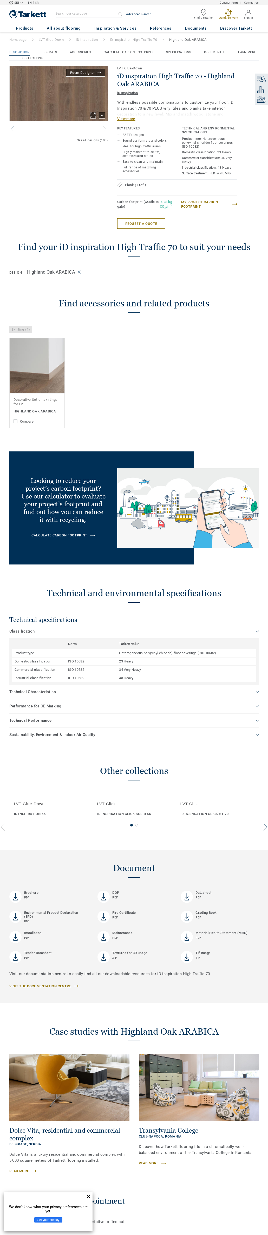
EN (30, 2)
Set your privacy (48, 1220)
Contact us (251, 2)
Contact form (229, 2)
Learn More (246, 52)
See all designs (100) (92, 140)
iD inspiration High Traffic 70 (133, 40)
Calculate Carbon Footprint (128, 52)
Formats (50, 52)
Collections (32, 58)
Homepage (18, 40)
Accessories (80, 52)
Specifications (178, 52)
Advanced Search (139, 14)
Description (19, 52)
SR (37, 2)
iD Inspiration (87, 40)
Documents (214, 52)
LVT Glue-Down (51, 40)
